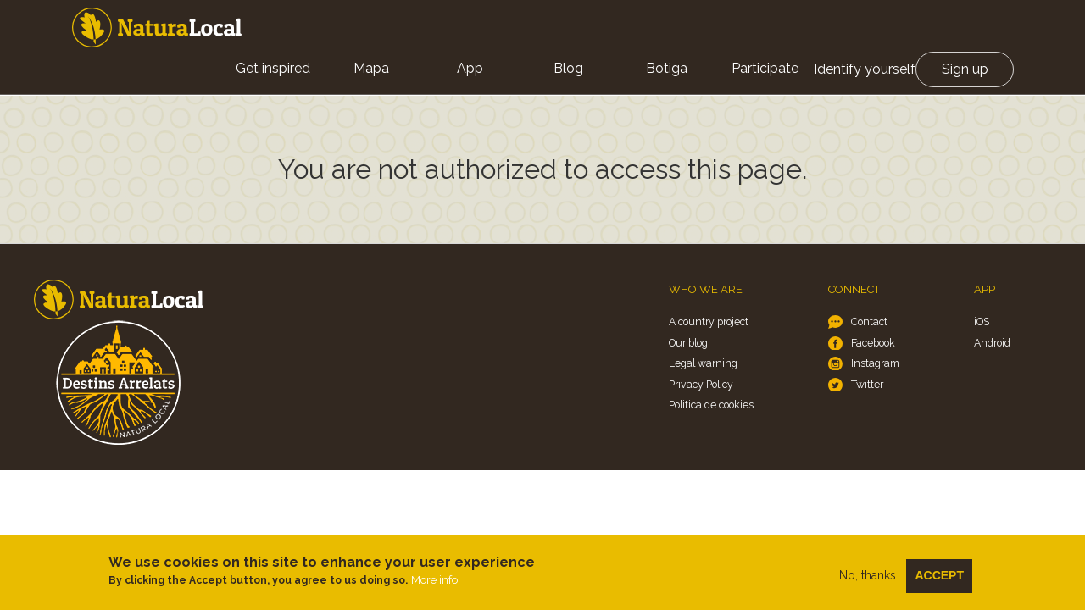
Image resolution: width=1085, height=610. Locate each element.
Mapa (371, 68)
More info (434, 581)
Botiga (666, 68)
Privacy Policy (701, 384)
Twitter (867, 384)
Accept (939, 577)
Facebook (873, 342)
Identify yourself (864, 69)
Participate (765, 68)
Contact (869, 321)
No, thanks (867, 577)
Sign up (965, 69)
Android (992, 342)
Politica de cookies (711, 404)
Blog (568, 68)
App (470, 68)
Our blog (688, 342)
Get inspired (273, 68)
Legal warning (703, 363)
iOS (981, 321)
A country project (708, 321)
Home (157, 27)
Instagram (875, 363)
